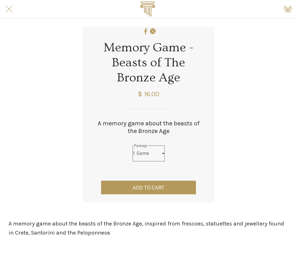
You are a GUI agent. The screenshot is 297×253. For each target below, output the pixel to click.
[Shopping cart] (288, 9)
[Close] (9, 9)
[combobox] (149, 153)
